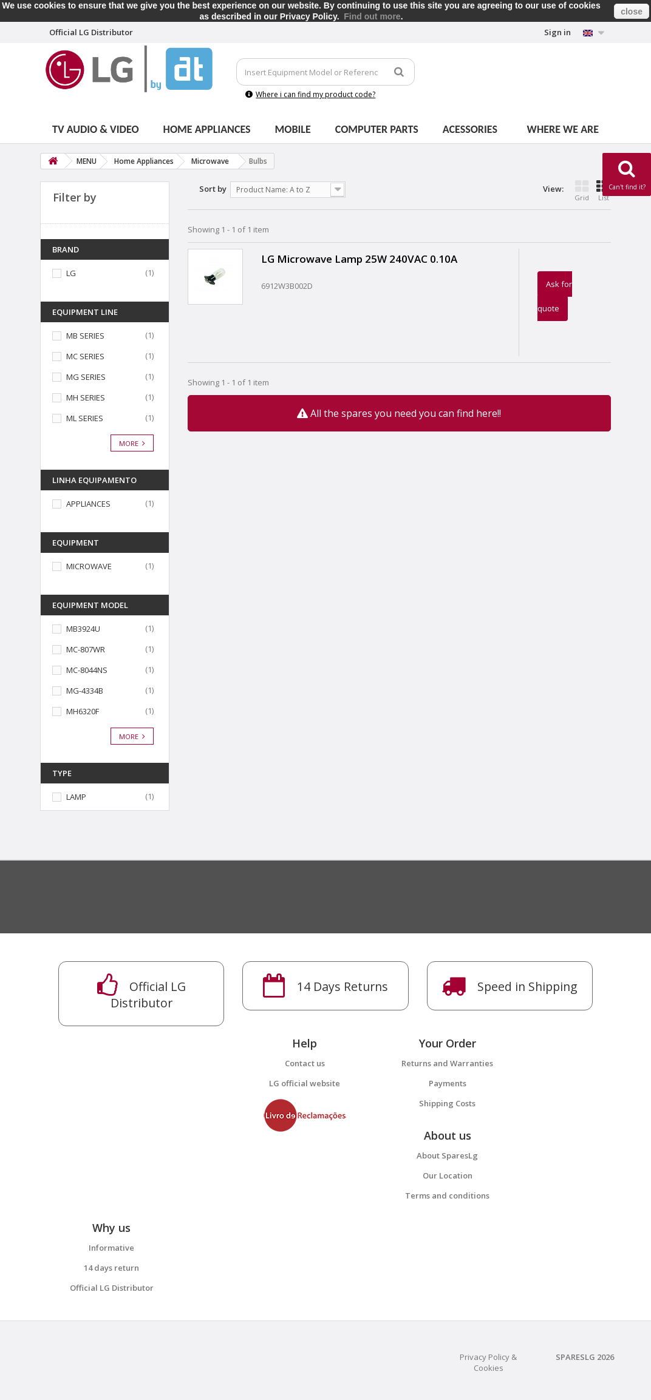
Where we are (563, 129)
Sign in (557, 32)
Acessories (470, 129)
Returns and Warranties (447, 1063)
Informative (111, 1247)
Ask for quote (554, 296)
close (631, 11)
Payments (447, 1083)
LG (71, 273)
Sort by (213, 188)
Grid (581, 190)
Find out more (372, 16)
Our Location (447, 1175)
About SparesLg (447, 1155)
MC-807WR (85, 649)
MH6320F (82, 711)
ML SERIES (84, 418)
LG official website (304, 1083)
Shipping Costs (447, 1103)
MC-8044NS (86, 669)
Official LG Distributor (112, 1287)
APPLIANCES (88, 503)
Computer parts (376, 129)
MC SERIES (85, 356)
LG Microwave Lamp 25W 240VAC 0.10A (359, 259)
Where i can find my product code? (310, 94)
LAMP (76, 796)
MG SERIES (86, 376)
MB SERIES (85, 335)
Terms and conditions (447, 1195)
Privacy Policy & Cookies (488, 1362)
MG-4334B (84, 690)
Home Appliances (207, 129)
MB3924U (83, 628)
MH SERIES (85, 397)
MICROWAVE (89, 566)
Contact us (305, 1063)
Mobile (293, 129)
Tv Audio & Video (95, 129)
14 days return (111, 1267)
